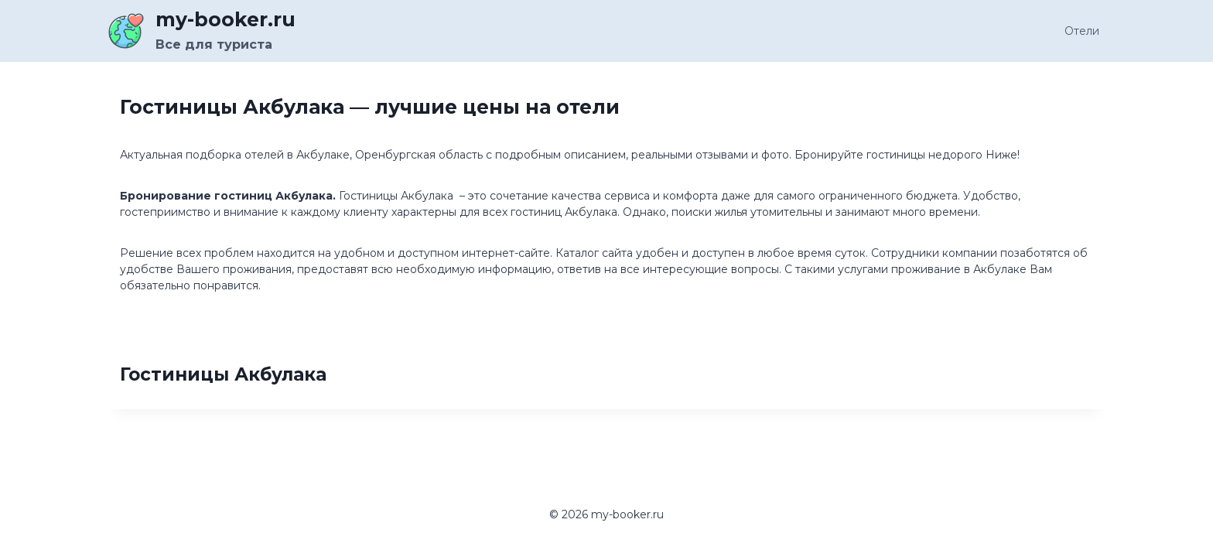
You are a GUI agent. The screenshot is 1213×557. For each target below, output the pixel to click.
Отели (1081, 31)
